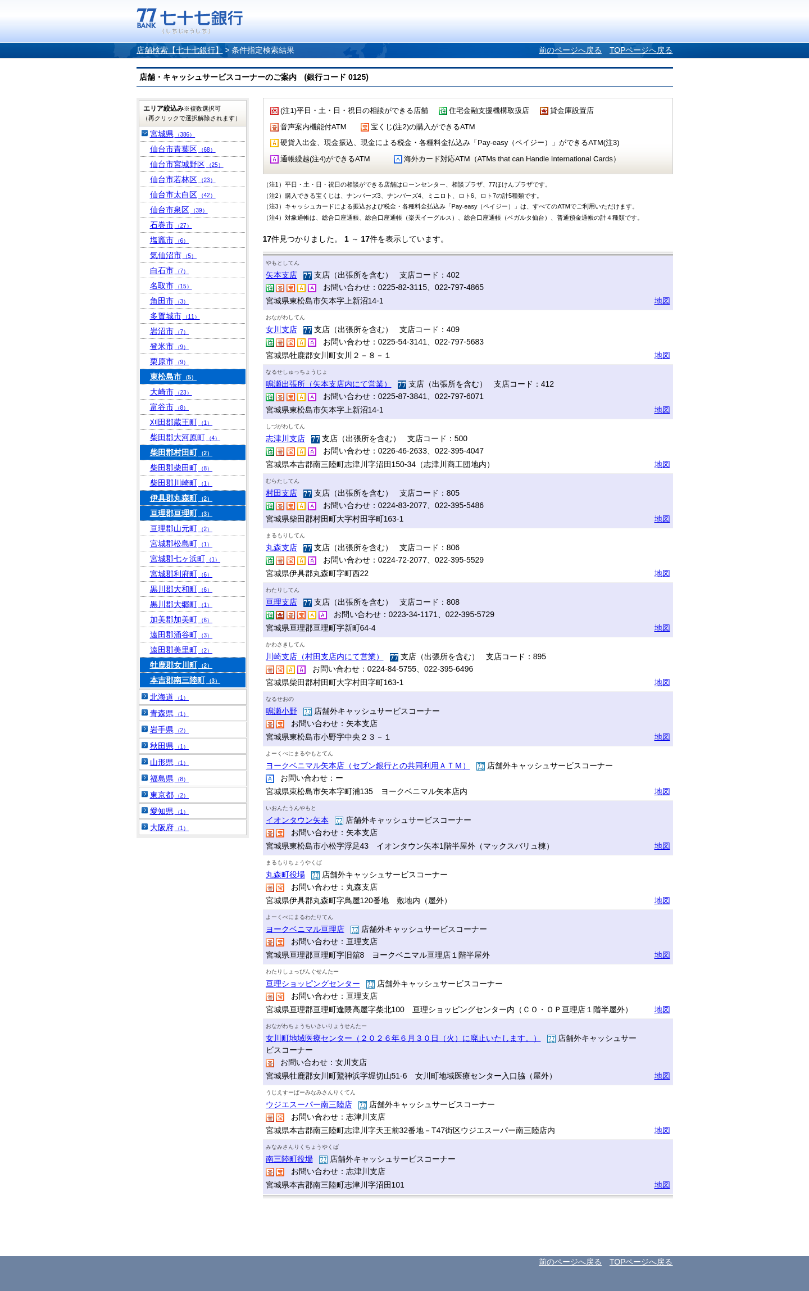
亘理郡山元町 (181, 528)
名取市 (171, 285)
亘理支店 (281, 601)
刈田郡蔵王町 (181, 422)
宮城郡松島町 (181, 543)
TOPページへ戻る (641, 50)
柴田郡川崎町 (181, 482)
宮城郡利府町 (181, 573)
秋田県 (169, 745)
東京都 (169, 794)
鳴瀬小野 (281, 710)
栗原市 (169, 361)
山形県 (169, 762)
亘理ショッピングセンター (313, 983)
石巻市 (171, 224)
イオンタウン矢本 (297, 820)
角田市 (169, 300)
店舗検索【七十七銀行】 (180, 50)
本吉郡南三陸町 (185, 680)
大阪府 (169, 827)
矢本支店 (281, 274)
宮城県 (173, 133)
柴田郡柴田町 (181, 467)
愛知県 (169, 811)
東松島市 (173, 376)
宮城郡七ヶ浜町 (185, 558)
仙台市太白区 (183, 194)
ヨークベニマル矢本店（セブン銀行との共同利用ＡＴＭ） (368, 765)
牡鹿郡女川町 (181, 664)
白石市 (169, 270)
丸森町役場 (285, 874)
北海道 (169, 696)
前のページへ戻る (570, 50)
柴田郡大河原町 (185, 437)
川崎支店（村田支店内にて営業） (325, 656)
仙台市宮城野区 (187, 164)
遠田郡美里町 (181, 649)
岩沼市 (169, 331)
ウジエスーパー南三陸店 (309, 1104)
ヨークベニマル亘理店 (305, 929)
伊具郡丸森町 (181, 497)
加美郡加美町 (181, 619)
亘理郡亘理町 (181, 513)
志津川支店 (285, 438)
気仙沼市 (173, 255)
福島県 (169, 778)
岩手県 (169, 729)
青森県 (169, 713)
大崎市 (171, 391)
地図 (662, 300)
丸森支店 (281, 547)
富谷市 (169, 406)
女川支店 (281, 329)
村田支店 (281, 492)
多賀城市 (175, 315)
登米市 (169, 346)
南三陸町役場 (289, 1158)
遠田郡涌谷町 (181, 634)
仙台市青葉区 (183, 148)
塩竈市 (169, 239)
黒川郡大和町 (181, 589)
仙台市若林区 (183, 179)
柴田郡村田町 (181, 452)
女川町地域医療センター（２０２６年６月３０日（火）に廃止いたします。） (403, 1038)
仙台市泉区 (179, 209)
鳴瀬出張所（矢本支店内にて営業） (329, 383)
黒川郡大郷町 (181, 604)
